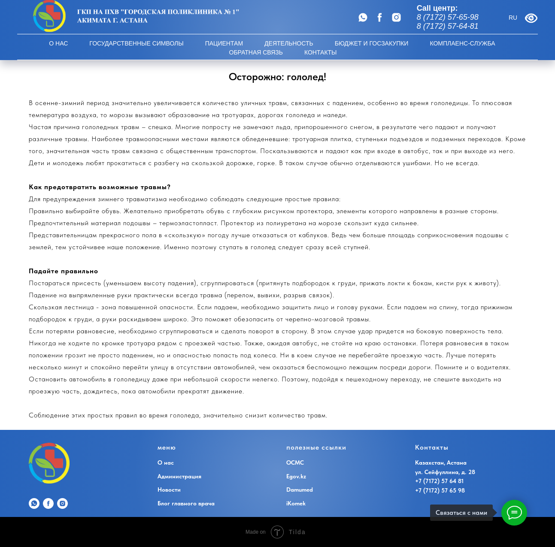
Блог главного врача (186, 503)
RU (513, 17)
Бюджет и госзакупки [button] (372, 43)
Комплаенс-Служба (462, 43)
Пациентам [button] (224, 43)
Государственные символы (136, 43)
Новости (169, 489)
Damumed (299, 489)
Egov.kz (296, 476)
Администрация (179, 476)
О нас (166, 462)
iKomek (296, 503)
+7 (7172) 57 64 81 (439, 480)
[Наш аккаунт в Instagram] (396, 17)
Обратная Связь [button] (256, 52)
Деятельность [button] (288, 43)
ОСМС (295, 462)
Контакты (320, 52)
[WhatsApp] (363, 17)
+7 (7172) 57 (432, 490)
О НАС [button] (58, 43)
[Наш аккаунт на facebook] (379, 17)
